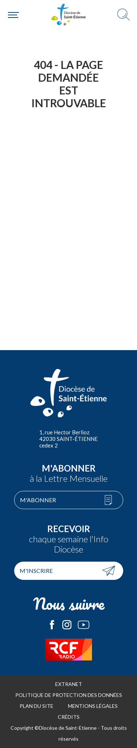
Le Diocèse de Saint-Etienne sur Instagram (66, 624)
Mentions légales (93, 706)
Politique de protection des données (68, 695)
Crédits (69, 717)
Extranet (68, 684)
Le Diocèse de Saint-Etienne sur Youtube (83, 624)
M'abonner (38, 499)
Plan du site (36, 706)
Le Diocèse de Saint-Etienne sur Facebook (52, 624)
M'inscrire (36, 570)
